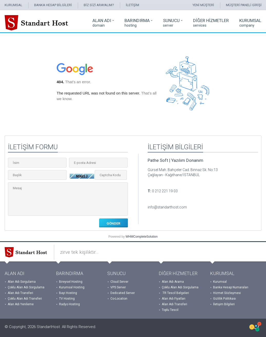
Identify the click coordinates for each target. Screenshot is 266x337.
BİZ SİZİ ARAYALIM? (99, 5)
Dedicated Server (122, 293)
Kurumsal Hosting (71, 287)
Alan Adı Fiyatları (173, 298)
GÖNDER (113, 223)
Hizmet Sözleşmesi (227, 293)
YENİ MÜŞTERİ (203, 5)
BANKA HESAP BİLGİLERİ (53, 5)
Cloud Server (119, 281)
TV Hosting (67, 298)
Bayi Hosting (68, 293)
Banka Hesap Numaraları (230, 287)
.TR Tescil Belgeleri (175, 293)
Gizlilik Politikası (224, 298)
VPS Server (118, 287)
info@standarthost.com (167, 207)
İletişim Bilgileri (224, 304)
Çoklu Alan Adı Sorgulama (26, 287)
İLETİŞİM (132, 5)
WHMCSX (255, 327)
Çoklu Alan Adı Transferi (25, 298)
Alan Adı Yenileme (21, 304)
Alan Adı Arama (173, 281)
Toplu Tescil (170, 310)
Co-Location (118, 298)
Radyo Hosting (69, 304)
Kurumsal (220, 281)
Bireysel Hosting (70, 281)
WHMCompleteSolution (142, 236)
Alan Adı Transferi (20, 293)
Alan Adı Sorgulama (22, 281)
